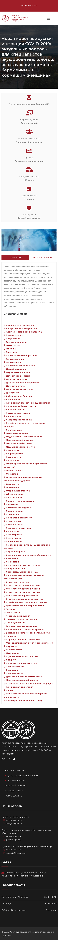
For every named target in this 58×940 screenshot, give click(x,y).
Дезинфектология (15, 369)
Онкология (11, 474)
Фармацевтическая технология (22, 639)
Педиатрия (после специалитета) (23, 700)
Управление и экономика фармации (24, 629)
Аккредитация (14, 790)
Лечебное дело (13, 430)
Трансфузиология (14, 622)
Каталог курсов (14, 770)
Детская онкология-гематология (23, 677)
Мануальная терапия (16, 433)
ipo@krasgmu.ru (13, 840)
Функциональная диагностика (21, 656)
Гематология (12, 345)
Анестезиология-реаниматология (23, 332)
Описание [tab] (15, 257)
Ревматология (12, 538)
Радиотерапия (13, 534)
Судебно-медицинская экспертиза (23, 599)
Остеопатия (11, 487)
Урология (10, 636)
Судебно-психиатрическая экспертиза (25, 602)
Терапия (9, 609)
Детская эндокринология (19, 389)
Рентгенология (13, 541)
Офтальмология (13, 494)
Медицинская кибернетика (19, 447)
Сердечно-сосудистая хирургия (22, 565)
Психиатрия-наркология (18, 518)
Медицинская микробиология (21, 680)
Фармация (10, 646)
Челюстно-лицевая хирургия (20, 663)
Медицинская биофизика (18, 440)
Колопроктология (14, 409)
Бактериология (13, 335)
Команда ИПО (13, 795)
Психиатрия (11, 514)
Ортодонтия (11, 484)
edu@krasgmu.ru (14, 823)
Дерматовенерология (17, 372)
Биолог (9, 690)
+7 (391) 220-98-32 (14, 820)
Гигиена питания (14, 359)
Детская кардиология (17, 376)
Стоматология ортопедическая (22, 589)
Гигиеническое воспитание (20, 365)
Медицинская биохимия (18, 443)
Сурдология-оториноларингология (24, 606)
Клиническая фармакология (20, 406)
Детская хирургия (15, 386)
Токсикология (12, 612)
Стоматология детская (17, 582)
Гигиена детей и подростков (20, 355)
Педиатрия (11, 504)
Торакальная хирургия (17, 616)
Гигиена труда (12, 362)
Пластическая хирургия (18, 508)
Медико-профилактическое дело (23, 436)
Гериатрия (10, 352)
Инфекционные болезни (18, 396)
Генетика (10, 349)
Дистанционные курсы (23, 775)
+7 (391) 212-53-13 (13, 850)
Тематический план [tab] (42, 257)
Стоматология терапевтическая (22, 592)
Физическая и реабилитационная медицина (28, 683)
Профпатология (13, 511)
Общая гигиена (13, 470)
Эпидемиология (13, 673)
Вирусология (12, 338)
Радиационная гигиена (17, 528)
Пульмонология (13, 524)
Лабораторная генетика (18, 420)
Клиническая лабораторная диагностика (27, 403)
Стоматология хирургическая (21, 595)
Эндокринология (14, 666)
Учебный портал (15, 785)
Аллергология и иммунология (21, 328)
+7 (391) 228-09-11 (13, 836)
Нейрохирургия (13, 453)
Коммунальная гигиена (17, 413)
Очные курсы (16, 780)
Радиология (11, 531)
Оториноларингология (17, 491)
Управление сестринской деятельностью (27, 633)
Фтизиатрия (11, 653)
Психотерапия (12, 521)
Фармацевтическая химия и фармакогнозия (28, 643)
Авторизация (29, 5)
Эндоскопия (11, 670)
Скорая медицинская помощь (21, 572)
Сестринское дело (15, 568)
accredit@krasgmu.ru (16, 853)
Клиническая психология (18, 687)
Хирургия (10, 660)
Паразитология (13, 497)
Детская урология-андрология (21, 382)
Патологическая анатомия (19, 501)
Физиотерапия (13, 650)
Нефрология (11, 460)
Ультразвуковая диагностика (20, 626)
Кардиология (12, 399)
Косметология (12, 416)
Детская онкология (15, 379)
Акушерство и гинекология (20, 325)
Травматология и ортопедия (20, 619)
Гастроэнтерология (15, 342)
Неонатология (12, 457)
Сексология (11, 562)
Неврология (11, 450)
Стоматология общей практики (22, 585)
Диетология (11, 393)
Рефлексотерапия (15, 551)
